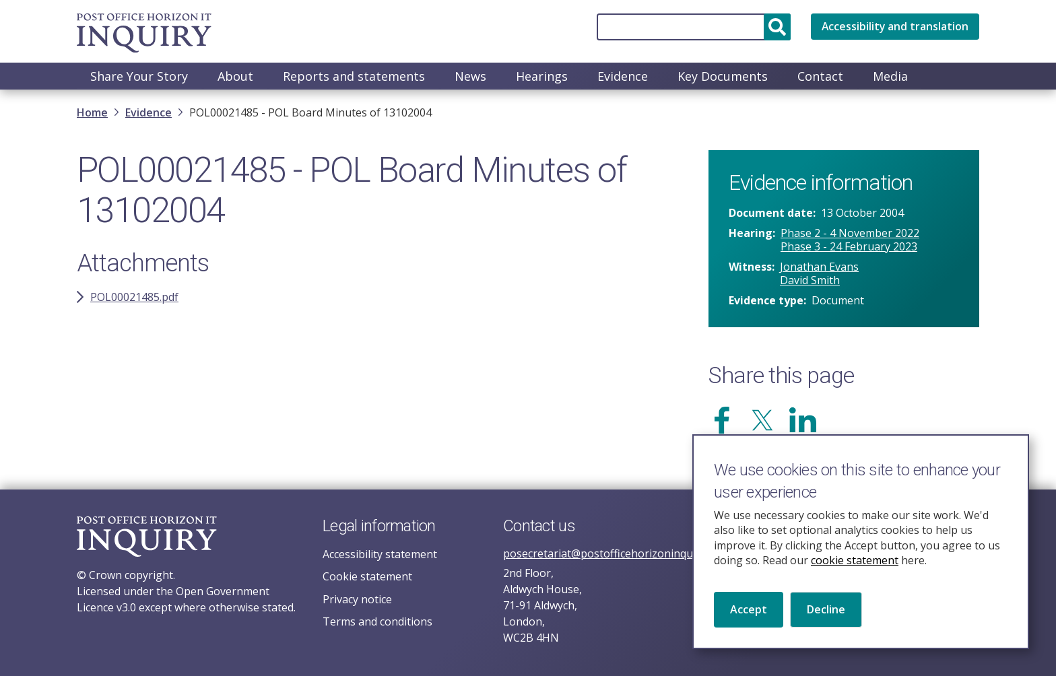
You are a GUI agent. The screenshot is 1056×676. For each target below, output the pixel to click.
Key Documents (723, 76)
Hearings (542, 76)
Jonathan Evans (819, 268)
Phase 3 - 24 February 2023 (849, 247)
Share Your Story (139, 76)
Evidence (622, 76)
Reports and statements (354, 76)
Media (890, 76)
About (235, 76)
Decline (826, 622)
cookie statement (854, 573)
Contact (820, 76)
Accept (748, 622)
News (470, 76)
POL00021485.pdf (134, 298)
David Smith (810, 281)
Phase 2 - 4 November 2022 (850, 234)
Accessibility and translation (894, 27)
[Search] (692, 26)
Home (92, 114)
